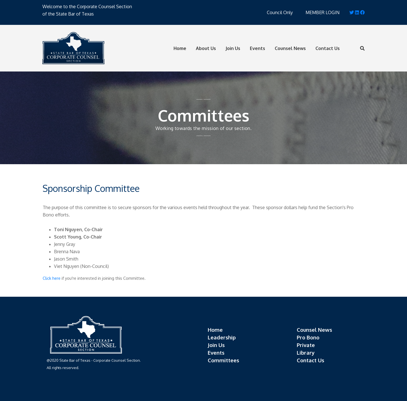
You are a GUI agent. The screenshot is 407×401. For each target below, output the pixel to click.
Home (180, 48)
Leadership (222, 337)
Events (257, 48)
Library (306, 352)
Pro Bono (308, 337)
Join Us (233, 48)
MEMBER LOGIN (322, 12)
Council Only (280, 12)
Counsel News (290, 48)
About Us (206, 48)
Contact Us (327, 48)
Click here (51, 278)
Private (306, 345)
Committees (223, 360)
